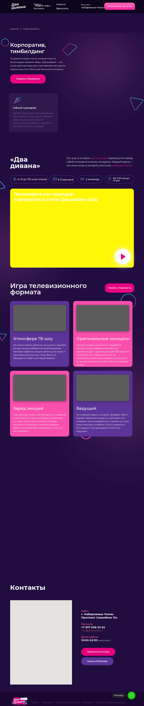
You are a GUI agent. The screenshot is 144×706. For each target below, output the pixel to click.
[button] (119, 6)
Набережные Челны (92, 7)
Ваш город (85, 5)
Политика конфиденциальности (110, 692)
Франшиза (62, 8)
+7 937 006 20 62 (93, 627)
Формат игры (42, 5)
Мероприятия (31, 29)
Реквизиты (103, 701)
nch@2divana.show (92, 630)
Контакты (39, 8)
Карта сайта (88, 701)
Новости (61, 4)
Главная (14, 29)
